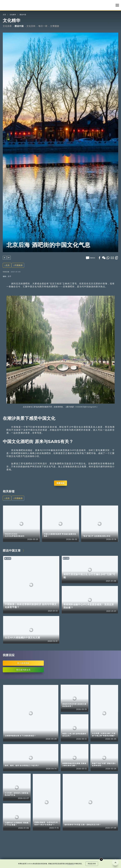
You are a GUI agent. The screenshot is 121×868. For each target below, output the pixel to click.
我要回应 (60, 483)
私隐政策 (70, 864)
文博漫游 (54, 26)
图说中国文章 (12, 550)
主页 (4, 14)
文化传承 (7, 26)
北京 (8, 265)
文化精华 (13, 14)
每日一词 (42, 26)
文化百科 (30, 26)
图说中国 (23, 14)
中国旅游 (19, 265)
